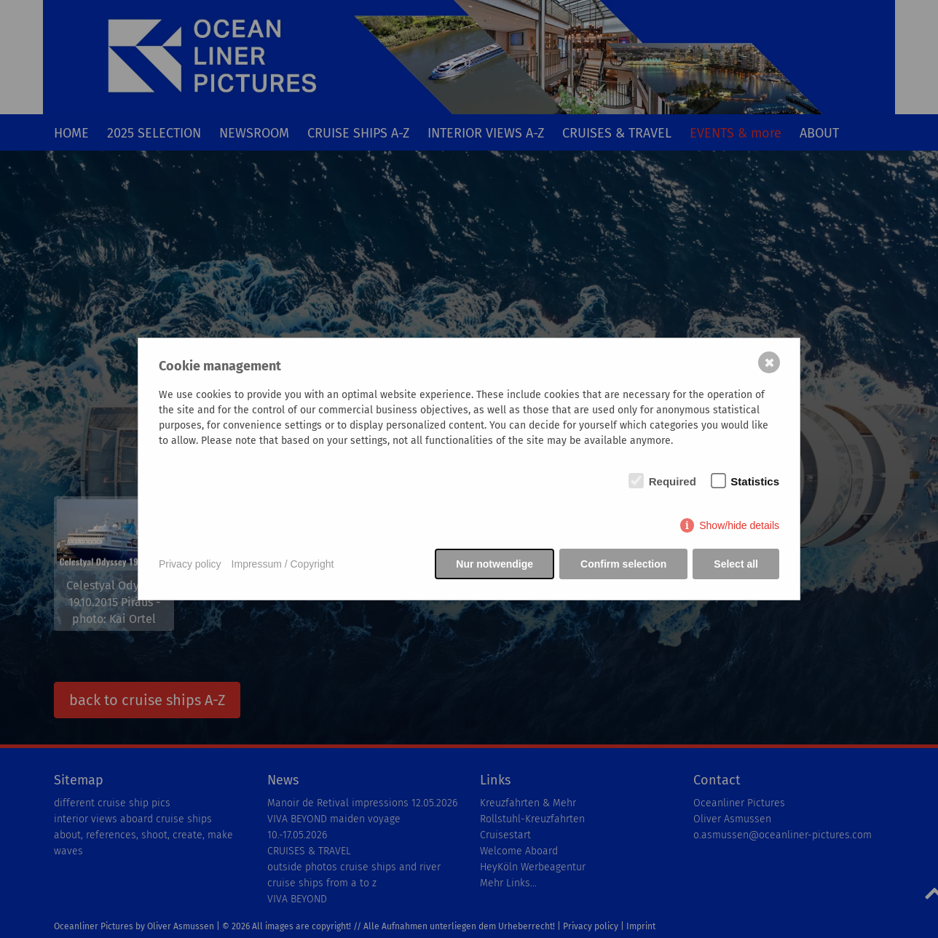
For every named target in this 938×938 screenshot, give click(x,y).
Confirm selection (623, 564)
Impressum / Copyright (283, 564)
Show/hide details (739, 525)
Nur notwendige (494, 564)
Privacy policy (190, 564)
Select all (736, 564)
